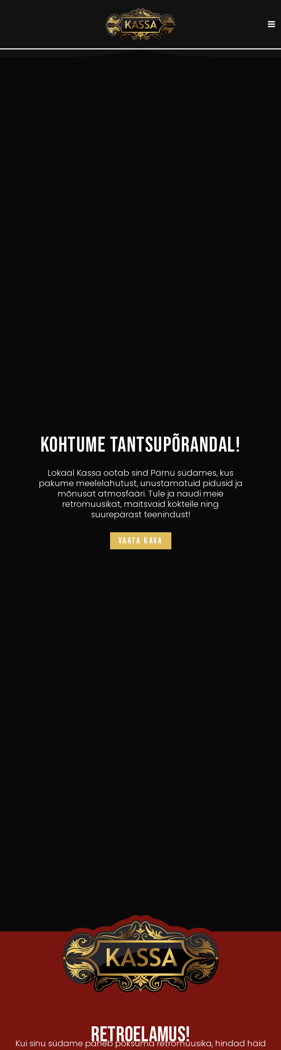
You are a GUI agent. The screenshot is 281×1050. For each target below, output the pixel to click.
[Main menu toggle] (271, 24)
